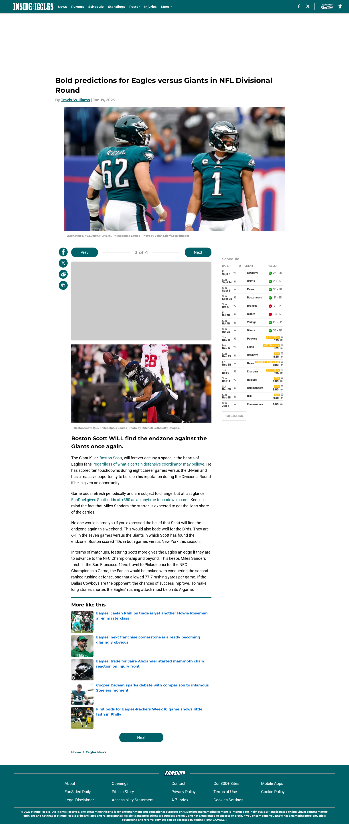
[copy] (63, 285)
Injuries (150, 7)
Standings (116, 7)
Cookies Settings (228, 800)
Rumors (77, 7)
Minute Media (40, 811)
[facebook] (299, 6)
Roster (134, 7)
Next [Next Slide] (198, 252)
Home (76, 752)
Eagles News (96, 752)
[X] (308, 6)
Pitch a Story (123, 791)
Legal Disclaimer (79, 800)
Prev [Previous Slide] (85, 252)
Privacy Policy (183, 791)
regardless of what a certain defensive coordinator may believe (148, 464)
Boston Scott (110, 458)
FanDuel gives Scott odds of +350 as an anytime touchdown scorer (130, 499)
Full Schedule (234, 268)
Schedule (96, 7)
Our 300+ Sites (226, 783)
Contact (178, 783)
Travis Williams (75, 100)
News (62, 7)
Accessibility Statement (133, 800)
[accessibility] (340, 6)
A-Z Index (179, 800)
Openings (120, 783)
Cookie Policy (273, 791)
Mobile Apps (272, 783)
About (70, 783)
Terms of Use (225, 791)
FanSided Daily (78, 791)
